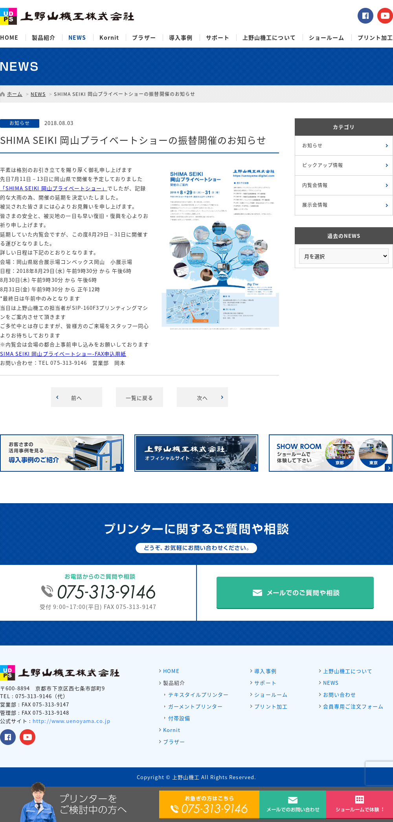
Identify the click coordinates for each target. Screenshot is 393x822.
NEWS (77, 37)
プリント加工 (375, 37)
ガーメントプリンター (195, 706)
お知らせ (312, 145)
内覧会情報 (315, 185)
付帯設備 (179, 718)
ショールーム (326, 37)
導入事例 (181, 37)
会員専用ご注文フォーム (353, 706)
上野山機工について (269, 37)
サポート (218, 37)
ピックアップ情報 (322, 165)
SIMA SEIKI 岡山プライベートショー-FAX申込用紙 (63, 353)
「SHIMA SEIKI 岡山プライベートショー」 (53, 188)
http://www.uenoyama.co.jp (71, 721)
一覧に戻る (139, 397)
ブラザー (144, 37)
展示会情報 (315, 204)
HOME (9, 37)
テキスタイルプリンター (198, 694)
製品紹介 (43, 37)
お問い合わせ (339, 694)
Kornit (109, 37)
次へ (202, 397)
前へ (76, 397)
